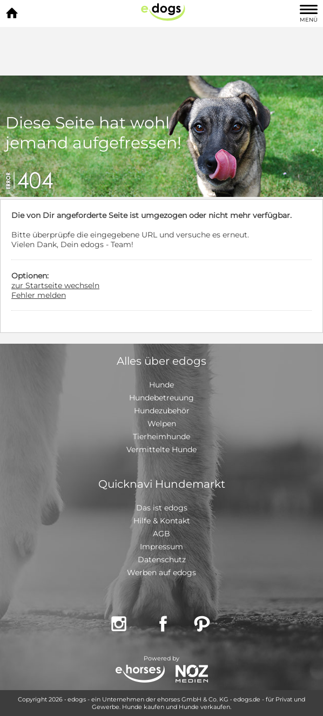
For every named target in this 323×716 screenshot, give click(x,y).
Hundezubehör (162, 410)
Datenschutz (162, 559)
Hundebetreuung (161, 398)
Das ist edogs (161, 508)
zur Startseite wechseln (55, 285)
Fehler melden (38, 295)
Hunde (161, 385)
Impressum (161, 546)
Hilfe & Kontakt (161, 521)
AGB (161, 533)
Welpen (161, 423)
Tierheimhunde (161, 436)
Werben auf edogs (161, 572)
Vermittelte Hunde (161, 449)
